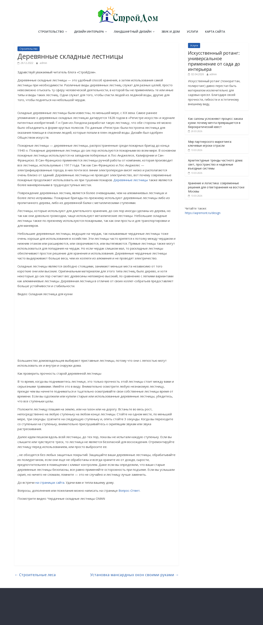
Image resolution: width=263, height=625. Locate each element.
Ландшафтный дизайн (132, 31)
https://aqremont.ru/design (202, 213)
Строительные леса (35, 574)
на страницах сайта (49, 482)
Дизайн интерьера (89, 31)
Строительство (51, 31)
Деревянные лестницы (130, 180)
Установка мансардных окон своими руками (134, 574)
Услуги (192, 31)
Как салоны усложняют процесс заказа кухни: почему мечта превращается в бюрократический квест (215, 123)
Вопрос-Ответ (129, 490)
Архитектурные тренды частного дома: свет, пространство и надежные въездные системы (215, 164)
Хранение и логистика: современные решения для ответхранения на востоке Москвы (216, 187)
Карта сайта (215, 31)
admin (43, 63)
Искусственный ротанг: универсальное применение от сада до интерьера (214, 61)
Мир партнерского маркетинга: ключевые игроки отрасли (210, 144)
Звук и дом (170, 31)
